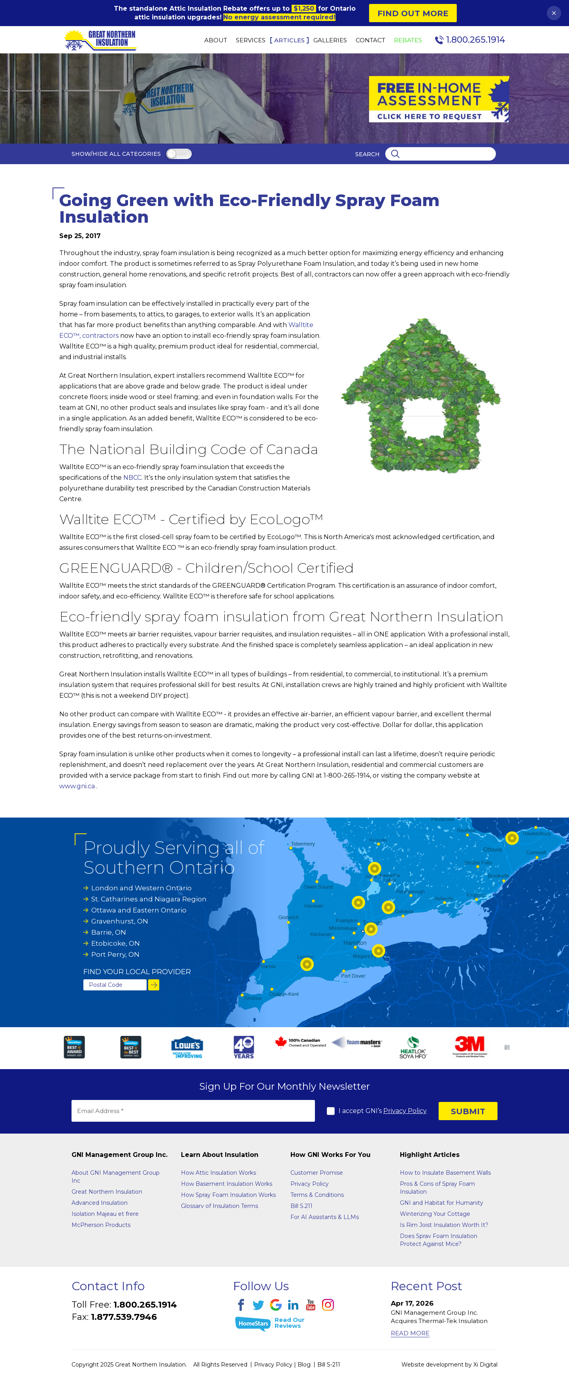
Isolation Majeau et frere (105, 1213)
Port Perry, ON (115, 954)
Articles (289, 40)
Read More (410, 1333)
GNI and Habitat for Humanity (441, 1202)
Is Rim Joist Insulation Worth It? (444, 1225)
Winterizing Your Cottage (435, 1213)
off (182, 154)
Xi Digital (485, 1364)
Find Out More (412, 13)
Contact (370, 40)
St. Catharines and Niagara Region (149, 899)
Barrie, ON (108, 932)
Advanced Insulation (100, 1202)
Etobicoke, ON (115, 943)
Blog (304, 1364)
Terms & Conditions (317, 1194)
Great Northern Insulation (107, 1191)
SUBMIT (468, 1111)
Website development (432, 1364)
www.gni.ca (77, 786)
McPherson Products (101, 1225)
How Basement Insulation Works (226, 1183)
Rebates (408, 40)
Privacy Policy (405, 1111)
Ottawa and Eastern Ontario (139, 910)
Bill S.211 (301, 1206)
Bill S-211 (328, 1364)
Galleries (330, 40)
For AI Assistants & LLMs (324, 1217)
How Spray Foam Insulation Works (228, 1194)
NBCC (132, 477)
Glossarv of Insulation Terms (219, 1206)
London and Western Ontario (141, 888)
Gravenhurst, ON (119, 921)
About (215, 40)
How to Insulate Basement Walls (445, 1172)
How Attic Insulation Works (218, 1172)
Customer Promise (316, 1172)
